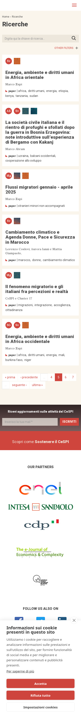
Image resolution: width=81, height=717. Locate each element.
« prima (10, 377)
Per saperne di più (20, 671)
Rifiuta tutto (40, 695)
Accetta (40, 683)
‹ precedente (29, 377)
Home (5, 16)
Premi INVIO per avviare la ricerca (75, 38)
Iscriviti (69, 421)
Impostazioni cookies (40, 707)
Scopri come (40, 441)
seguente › (19, 385)
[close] (74, 620)
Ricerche (17, 16)
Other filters (63, 48)
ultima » (37, 385)
